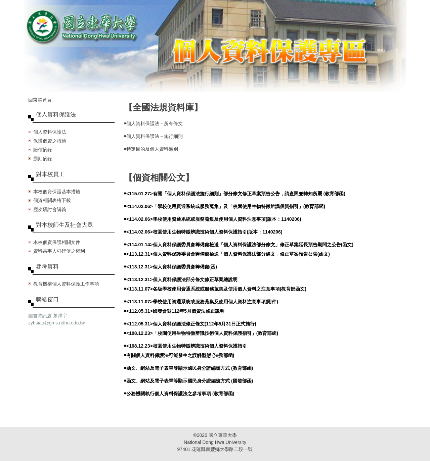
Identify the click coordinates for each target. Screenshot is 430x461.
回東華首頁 (40, 100)
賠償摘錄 (42, 149)
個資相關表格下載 (52, 200)
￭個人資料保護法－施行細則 (153, 136)
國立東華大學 (223, 435)
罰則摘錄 (42, 158)
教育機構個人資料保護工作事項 (66, 284)
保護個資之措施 (49, 141)
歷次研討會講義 (49, 209)
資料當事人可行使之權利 (59, 251)
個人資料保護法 (49, 132)
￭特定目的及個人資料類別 (151, 149)
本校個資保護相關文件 (56, 242)
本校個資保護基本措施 (56, 191)
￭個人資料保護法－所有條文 (153, 123)
